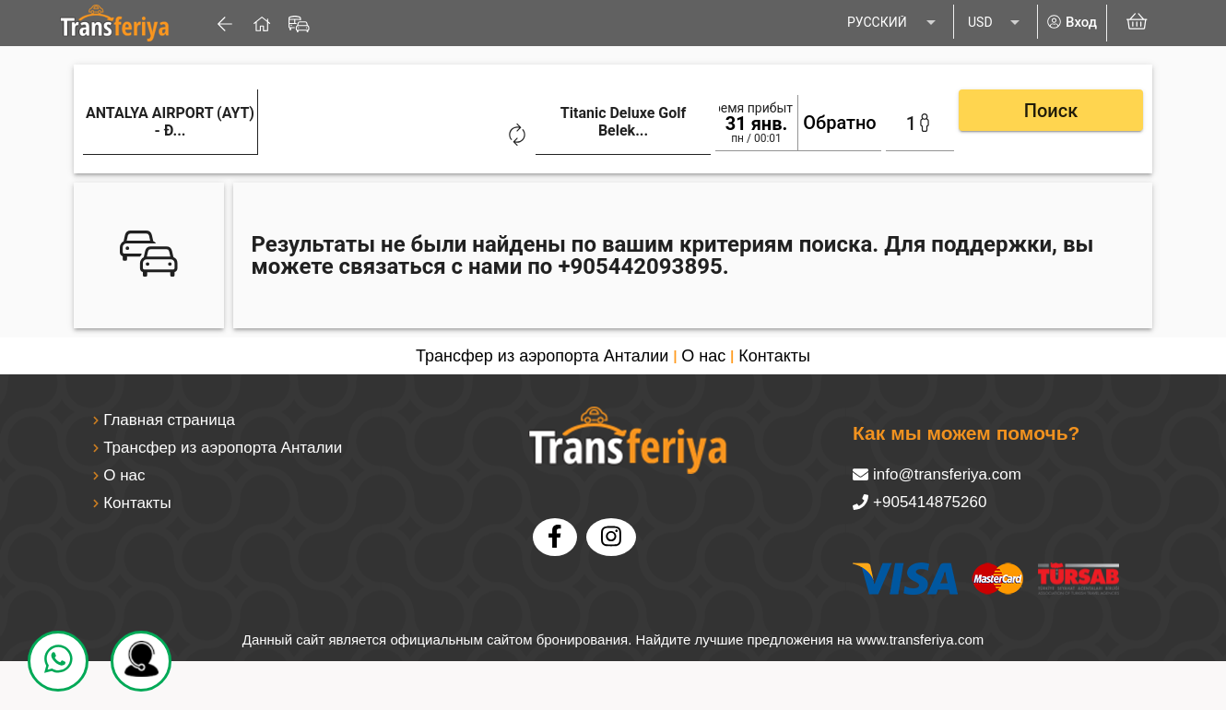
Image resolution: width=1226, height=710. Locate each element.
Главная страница (169, 417)
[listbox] (893, 23)
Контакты (774, 353)
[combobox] (221, 135)
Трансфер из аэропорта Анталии (542, 353)
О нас (703, 353)
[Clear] (347, 133)
